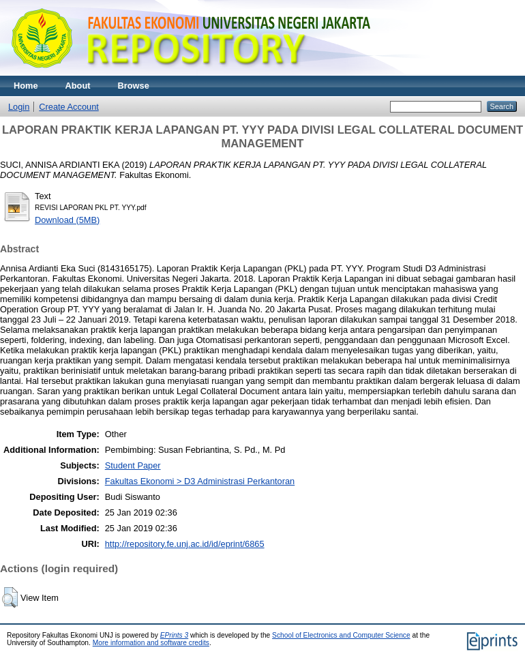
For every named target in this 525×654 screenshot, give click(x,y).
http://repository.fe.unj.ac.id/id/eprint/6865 (185, 544)
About (78, 85)
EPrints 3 (174, 635)
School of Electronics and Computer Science (341, 635)
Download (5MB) (67, 220)
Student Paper (133, 465)
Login (18, 107)
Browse (133, 85)
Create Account (69, 107)
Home (26, 85)
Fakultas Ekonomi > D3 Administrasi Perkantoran (200, 481)
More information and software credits (151, 642)
